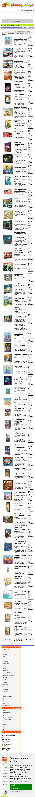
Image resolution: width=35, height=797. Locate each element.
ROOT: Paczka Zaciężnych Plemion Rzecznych (19, 614)
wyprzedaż (6, 705)
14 (15, 641)
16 (19, 641)
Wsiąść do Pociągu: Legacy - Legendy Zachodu (19, 515)
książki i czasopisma (8, 680)
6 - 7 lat (16, 33)
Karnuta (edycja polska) (20, 39)
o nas (5, 794)
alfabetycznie (20, 30)
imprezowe (5, 670)
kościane (5, 677)
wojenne (5, 694)
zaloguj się (19, 10)
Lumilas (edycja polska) (20, 378)
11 (28, 639)
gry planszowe (4, 25)
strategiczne (11, 25)
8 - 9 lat (20, 33)
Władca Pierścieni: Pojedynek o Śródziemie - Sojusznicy (20, 96)
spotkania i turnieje (7, 715)
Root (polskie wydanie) (20, 354)
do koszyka (30, 44)
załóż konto (26, 10)
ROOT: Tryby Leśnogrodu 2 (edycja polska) (20, 309)
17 (21, 641)
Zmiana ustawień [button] (16, 792)
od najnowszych (26, 30)
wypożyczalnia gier (7, 717)
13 (33, 639)
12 (31, 639)
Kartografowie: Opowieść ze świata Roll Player (19, 529)
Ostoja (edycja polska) (20, 167)
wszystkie (4, 34)
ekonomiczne (6, 656)
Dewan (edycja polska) (20, 107)
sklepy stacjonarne (7, 712)
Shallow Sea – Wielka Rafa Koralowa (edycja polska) (20, 543)
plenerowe (5, 701)
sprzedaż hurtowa (7, 729)
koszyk (32, 10)
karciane (5, 668)
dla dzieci (5, 654)
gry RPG (5, 698)
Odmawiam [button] (14, 788)
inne (4, 703)
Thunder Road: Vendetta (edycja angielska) (18, 252)
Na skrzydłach (18, 366)
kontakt (4, 710)
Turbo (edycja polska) (20, 264)
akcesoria (5, 689)
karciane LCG (6, 672)
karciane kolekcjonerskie (9, 675)
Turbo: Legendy (18, 61)
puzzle (4, 687)
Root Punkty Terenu (19, 468)
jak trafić (4, 745)
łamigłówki (5, 684)
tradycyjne (5, 661)
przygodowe (6, 663)
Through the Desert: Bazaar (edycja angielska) (19, 421)
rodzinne (5, 651)
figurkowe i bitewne (7, 696)
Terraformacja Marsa (19, 70)
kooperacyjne (6, 682)
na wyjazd (5, 691)
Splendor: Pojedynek (20, 345)
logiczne (5, 658)
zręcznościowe (6, 665)
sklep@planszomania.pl (8, 735)
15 (17, 641)
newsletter (5, 724)
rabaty (4, 722)
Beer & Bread (18, 482)
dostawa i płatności (7, 719)
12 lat (29, 33)
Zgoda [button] (13, 785)
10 (26, 639)
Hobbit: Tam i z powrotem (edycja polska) (19, 144)
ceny (16, 30)
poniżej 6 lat (11, 33)
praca (4, 726)
